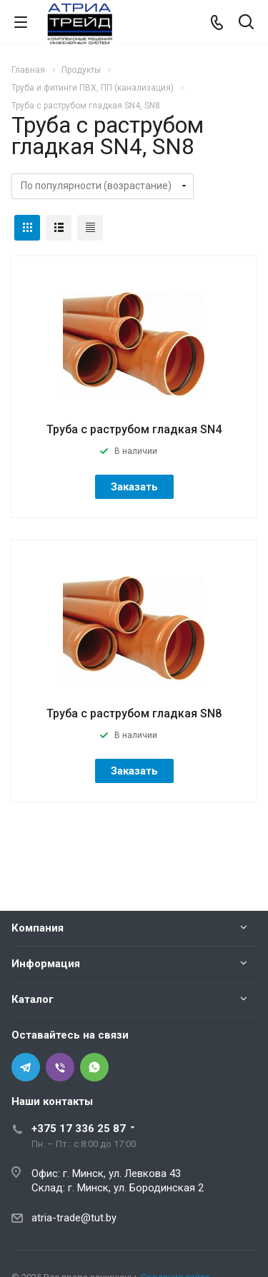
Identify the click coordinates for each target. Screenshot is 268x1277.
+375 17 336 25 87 (78, 1128)
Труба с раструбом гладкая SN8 (134, 713)
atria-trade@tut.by (73, 1217)
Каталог (32, 999)
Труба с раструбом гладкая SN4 (134, 429)
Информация (45, 963)
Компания (37, 928)
